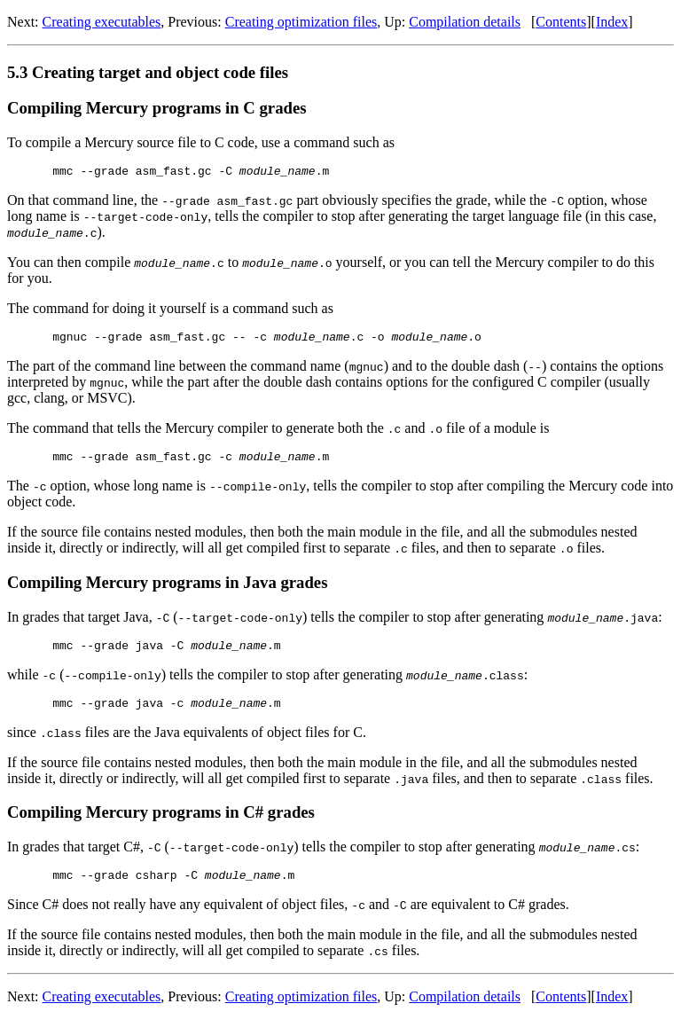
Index (612, 21)
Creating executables (102, 21)
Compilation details (465, 21)
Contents (561, 21)
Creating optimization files (301, 21)
